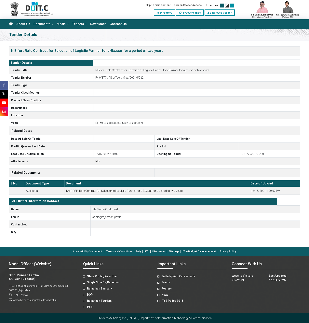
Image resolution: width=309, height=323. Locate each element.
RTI (146, 251)
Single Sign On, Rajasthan (103, 282)
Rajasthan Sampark (99, 288)
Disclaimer (158, 251)
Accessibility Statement (87, 251)
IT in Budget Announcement (199, 251)
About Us (23, 24)
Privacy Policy (228, 251)
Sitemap (174, 251)
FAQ (138, 251)
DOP (90, 294)
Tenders (78, 24)
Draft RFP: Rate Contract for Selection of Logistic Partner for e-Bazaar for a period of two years (124, 190)
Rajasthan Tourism (99, 300)
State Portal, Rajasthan (102, 276)
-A (206, 5)
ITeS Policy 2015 (172, 300)
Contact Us (118, 24)
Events (165, 282)
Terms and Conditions (119, 251)
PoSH (90, 306)
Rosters (166, 288)
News (164, 294)
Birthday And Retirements (178, 276)
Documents (42, 24)
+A (216, 5)
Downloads (98, 24)
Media (61, 24)
